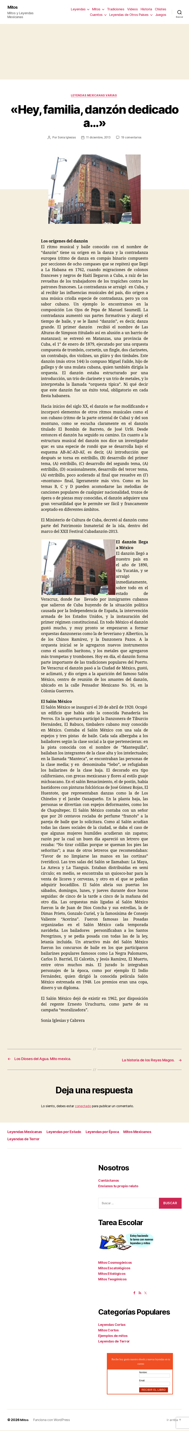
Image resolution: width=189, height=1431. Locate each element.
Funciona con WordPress (51, 1420)
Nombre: (143, 1373)
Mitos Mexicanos (148, 1132)
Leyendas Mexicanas (26, 1132)
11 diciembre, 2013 (98, 138)
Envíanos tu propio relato (118, 1187)
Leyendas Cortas (112, 1325)
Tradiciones (115, 9)
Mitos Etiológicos (111, 1274)
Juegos (160, 15)
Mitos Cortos (108, 1331)
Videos (132, 9)
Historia (146, 9)
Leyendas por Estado (69, 1132)
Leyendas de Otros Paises (129, 15)
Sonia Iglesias (65, 138)
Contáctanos (108, 1181)
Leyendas (78, 9)
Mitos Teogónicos (112, 1280)
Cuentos (96, 15)
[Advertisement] (94, 52)
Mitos (13, 7)
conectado (83, 1107)
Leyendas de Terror (25, 1139)
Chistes (160, 9)
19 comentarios (132, 138)
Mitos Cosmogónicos (115, 1263)
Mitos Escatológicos (114, 1269)
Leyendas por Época (110, 1132)
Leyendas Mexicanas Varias (94, 96)
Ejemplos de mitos (112, 1336)
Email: (142, 1381)
